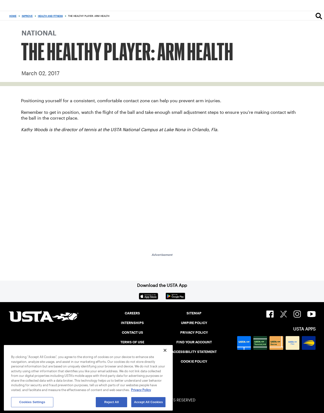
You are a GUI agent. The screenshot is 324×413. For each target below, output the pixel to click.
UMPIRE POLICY (194, 323)
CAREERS (132, 313)
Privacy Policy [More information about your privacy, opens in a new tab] (141, 390)
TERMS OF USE (132, 342)
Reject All (111, 402)
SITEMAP (193, 313)
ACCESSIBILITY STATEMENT (194, 352)
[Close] (165, 350)
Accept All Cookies (148, 402)
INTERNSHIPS (132, 323)
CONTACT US (132, 332)
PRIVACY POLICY (194, 332)
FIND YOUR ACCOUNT (194, 342)
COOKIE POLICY (194, 361)
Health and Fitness (50, 16)
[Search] (319, 16)
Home (12, 16)
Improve (27, 16)
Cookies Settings (32, 402)
